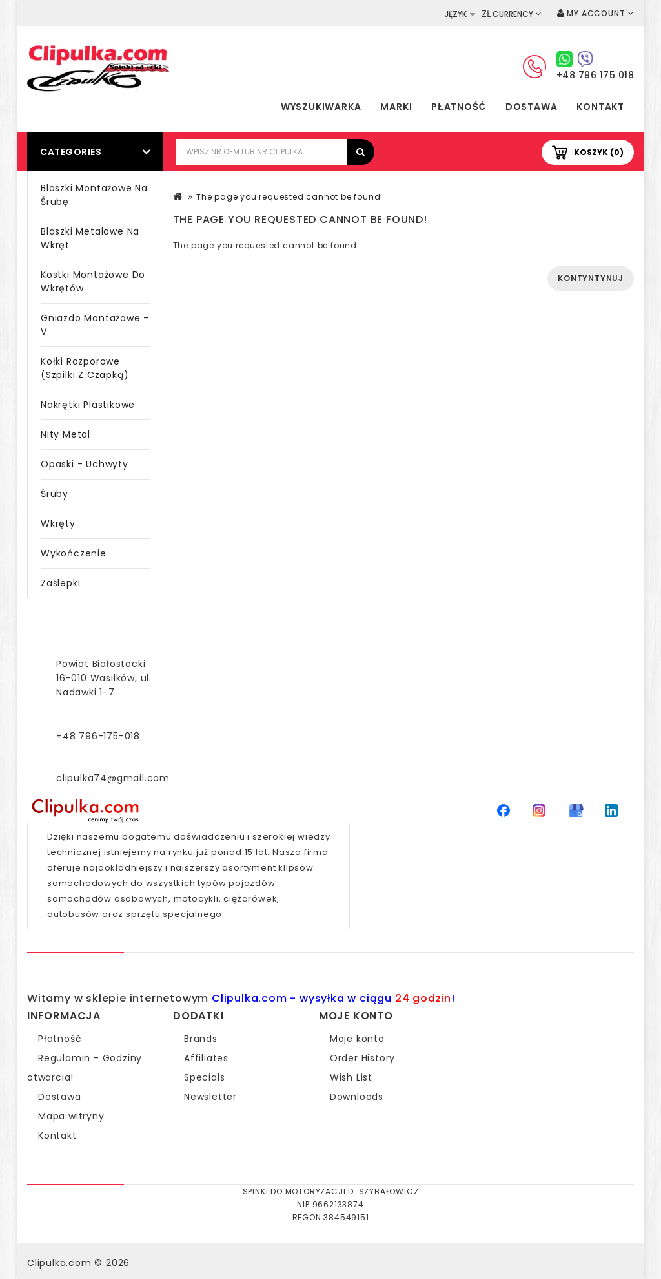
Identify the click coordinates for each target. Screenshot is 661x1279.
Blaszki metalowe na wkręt (90, 238)
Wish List (351, 1077)
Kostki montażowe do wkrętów (93, 281)
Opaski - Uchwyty (84, 464)
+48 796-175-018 (98, 736)
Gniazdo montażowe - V (95, 325)
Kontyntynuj (591, 278)
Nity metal (65, 434)
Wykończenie (74, 553)
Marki (396, 106)
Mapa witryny (71, 1116)
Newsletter (210, 1096)
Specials (204, 1077)
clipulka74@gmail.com (113, 778)
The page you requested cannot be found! (289, 196)
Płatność (458, 106)
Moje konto (357, 1038)
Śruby (54, 493)
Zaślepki (60, 582)
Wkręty (58, 523)
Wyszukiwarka (321, 106)
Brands (201, 1038)
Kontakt (600, 106)
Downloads (356, 1096)
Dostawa (531, 106)
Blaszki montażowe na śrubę (94, 195)
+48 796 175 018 (595, 75)
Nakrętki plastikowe (88, 404)
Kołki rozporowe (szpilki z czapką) (84, 368)
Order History (362, 1058)
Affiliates (206, 1058)
